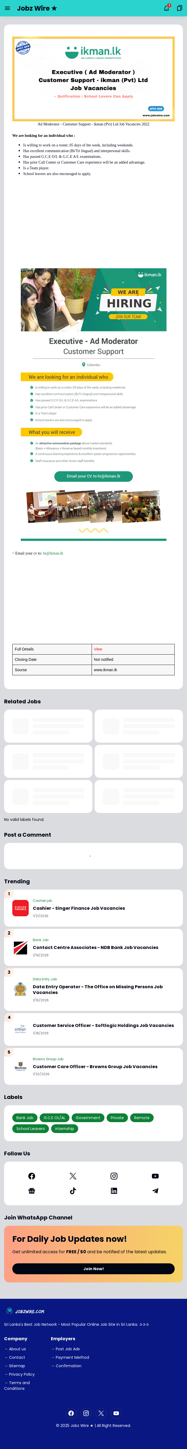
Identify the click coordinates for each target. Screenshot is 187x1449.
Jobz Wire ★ (37, 8)
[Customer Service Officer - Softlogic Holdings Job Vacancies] (20, 1029)
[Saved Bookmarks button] (179, 8)
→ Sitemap (14, 1366)
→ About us (15, 1349)
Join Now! (93, 1269)
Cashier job (42, 900)
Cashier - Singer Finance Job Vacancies (79, 908)
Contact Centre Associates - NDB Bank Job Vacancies (95, 948)
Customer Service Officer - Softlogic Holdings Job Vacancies (103, 1026)
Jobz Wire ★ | (83, 1425)
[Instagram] (114, 1176)
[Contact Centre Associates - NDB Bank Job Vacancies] (20, 947)
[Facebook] (31, 1176)
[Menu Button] (7, 8)
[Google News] (31, 1191)
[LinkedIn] (114, 1191)
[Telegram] (155, 1191)
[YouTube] (155, 1176)
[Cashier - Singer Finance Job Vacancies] (20, 908)
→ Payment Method (70, 1357)
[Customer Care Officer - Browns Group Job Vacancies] (20, 1066)
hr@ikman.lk (53, 553)
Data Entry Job (45, 979)
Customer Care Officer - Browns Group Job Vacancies (95, 1067)
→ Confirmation (66, 1366)
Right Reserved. (116, 1425)
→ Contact (14, 1357)
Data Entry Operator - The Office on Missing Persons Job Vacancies (98, 990)
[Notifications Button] (166, 8)
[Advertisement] (93, 224)
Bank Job (40, 940)
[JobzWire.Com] (25, 1311)
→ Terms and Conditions (17, 1385)
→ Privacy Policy (19, 1374)
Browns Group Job (48, 1059)
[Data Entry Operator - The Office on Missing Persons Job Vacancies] (20, 989)
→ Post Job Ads (65, 1349)
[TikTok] (73, 1191)
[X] (73, 1176)
